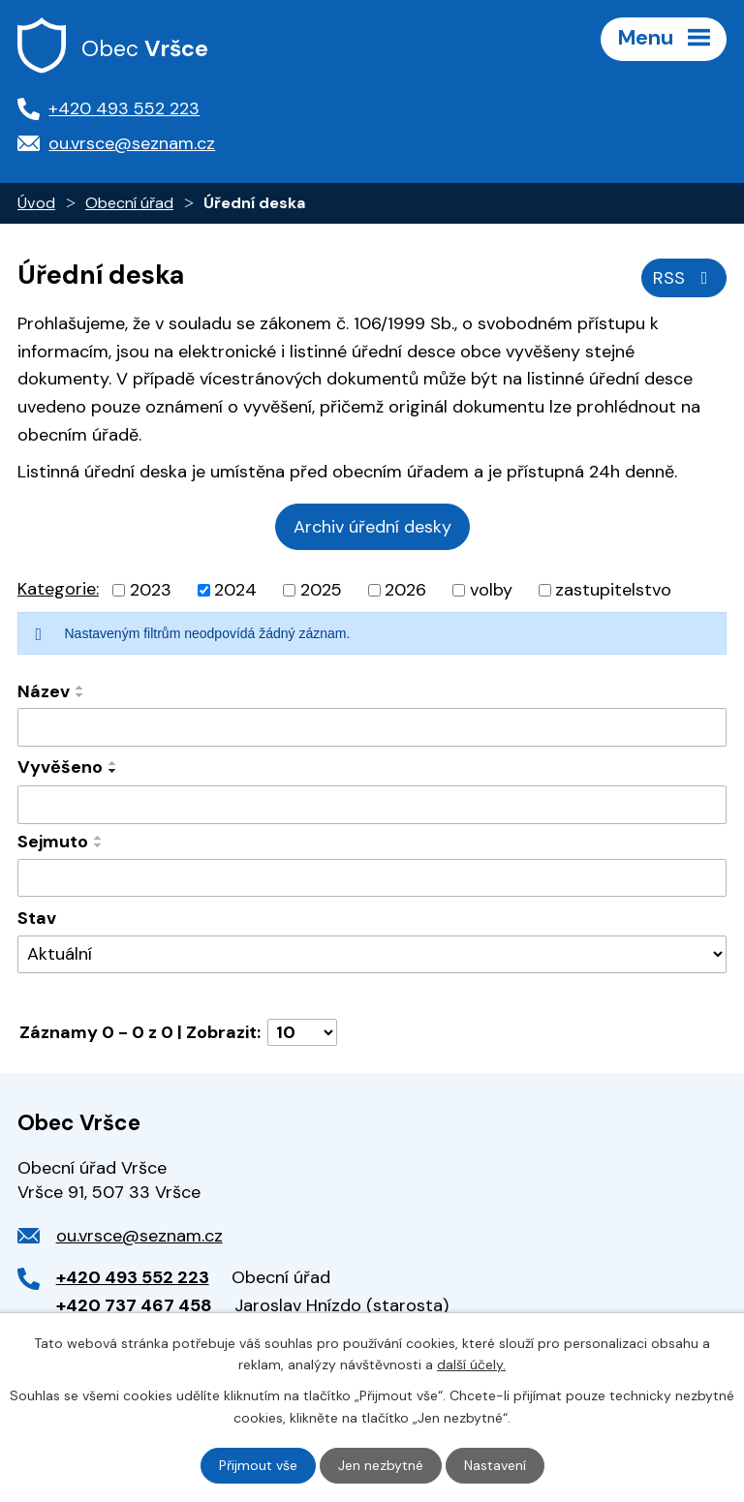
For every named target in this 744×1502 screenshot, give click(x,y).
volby (491, 589)
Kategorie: (58, 588)
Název (43, 691)
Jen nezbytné (380, 1465)
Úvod (36, 203)
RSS (684, 278)
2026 (405, 589)
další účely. (471, 1364)
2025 (321, 589)
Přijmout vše (258, 1465)
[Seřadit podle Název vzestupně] (80, 687)
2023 (150, 589)
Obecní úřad (129, 203)
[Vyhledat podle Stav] (372, 954)
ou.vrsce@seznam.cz (139, 1235)
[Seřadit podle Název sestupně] (80, 695)
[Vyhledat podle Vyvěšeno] (372, 804)
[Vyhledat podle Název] (372, 727)
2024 (235, 589)
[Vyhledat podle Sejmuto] (372, 878)
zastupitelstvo (613, 589)
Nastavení (495, 1465)
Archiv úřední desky (372, 526)
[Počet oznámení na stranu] (302, 1032)
